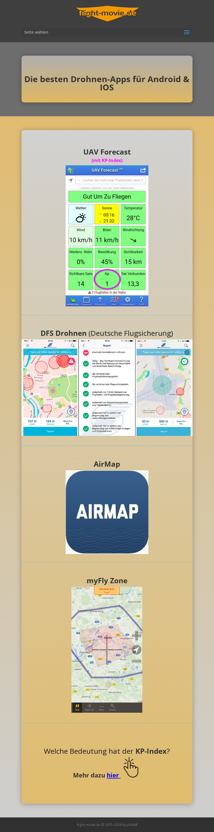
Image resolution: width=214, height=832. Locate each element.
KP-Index (151, 751)
